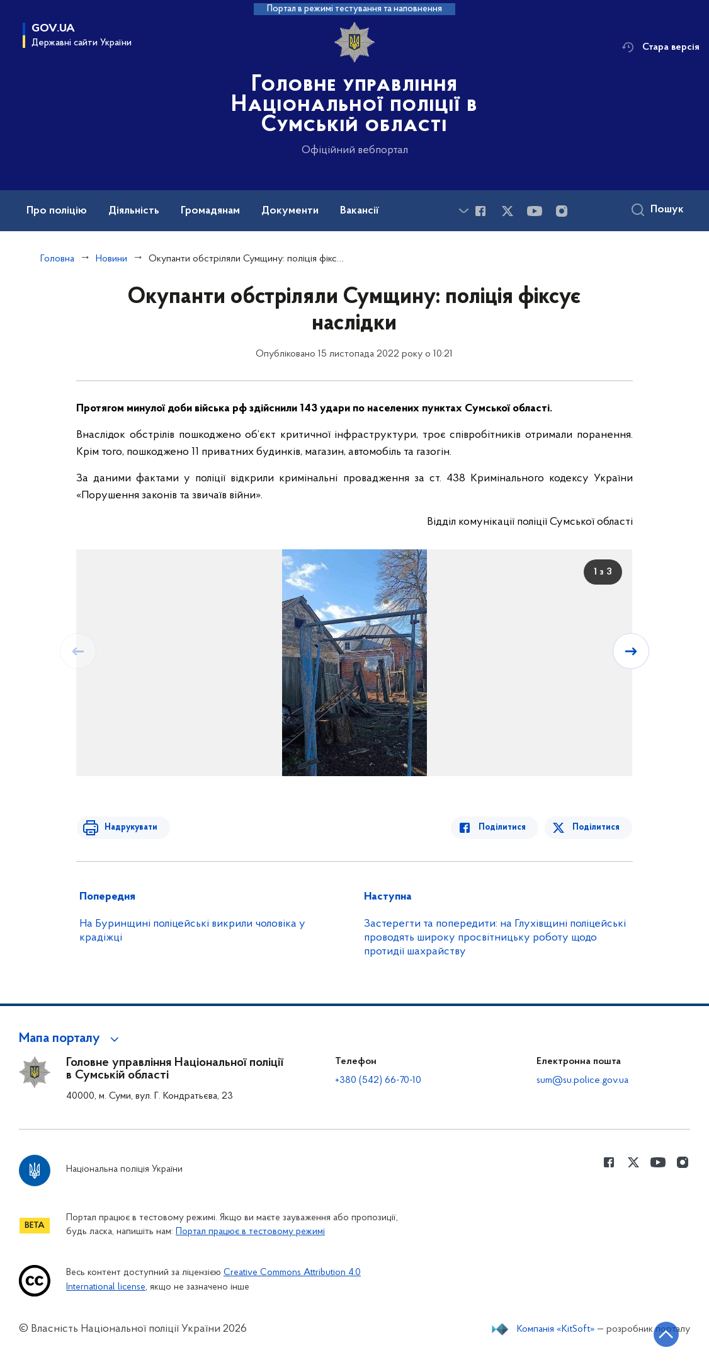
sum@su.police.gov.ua (582, 1080)
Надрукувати (127, 827)
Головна (57, 259)
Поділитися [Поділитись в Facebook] (505, 827)
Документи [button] (290, 211)
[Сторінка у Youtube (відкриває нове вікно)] (534, 211)
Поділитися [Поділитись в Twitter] (596, 827)
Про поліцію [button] (56, 211)
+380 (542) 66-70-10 (378, 1080)
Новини (111, 259)
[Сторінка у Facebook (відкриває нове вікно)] (480, 211)
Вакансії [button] (359, 211)
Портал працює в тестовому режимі (250, 1232)
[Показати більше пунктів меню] (463, 210)
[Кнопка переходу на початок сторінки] (661, 1333)
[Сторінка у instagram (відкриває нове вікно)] (561, 211)
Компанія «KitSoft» (556, 1329)
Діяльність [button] (133, 211)
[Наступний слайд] (631, 651)
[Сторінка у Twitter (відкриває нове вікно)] (507, 211)
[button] (71, 1038)
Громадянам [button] (210, 211)
